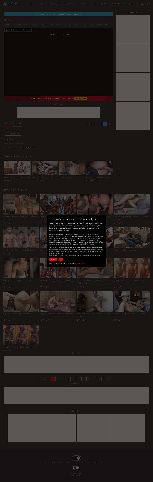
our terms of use (79, 264)
